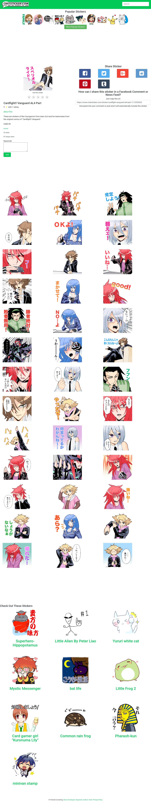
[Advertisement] (71, 48)
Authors (85, 800)
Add (7, 155)
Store (90, 800)
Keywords (79, 800)
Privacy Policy (97, 800)
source (6, 128)
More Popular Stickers (75, 27)
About (65, 800)
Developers (71, 800)
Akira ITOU (8, 112)
